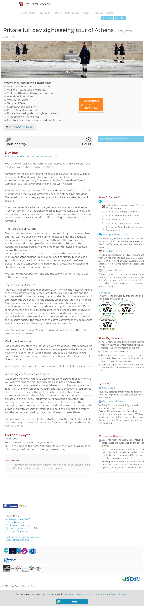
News (24, 506)
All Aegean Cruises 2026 (17, 519)
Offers (58, 13)
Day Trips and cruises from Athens (23, 528)
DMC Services (72, 13)
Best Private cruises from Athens (22, 537)
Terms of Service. (120, 594)
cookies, (79, 594)
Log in (119, 18)
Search (109, 13)
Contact (98, 13)
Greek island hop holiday (18, 525)
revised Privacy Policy (95, 594)
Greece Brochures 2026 (17, 540)
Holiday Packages (14, 522)
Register (107, 18)
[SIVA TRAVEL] (34, 5)
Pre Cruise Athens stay (17, 531)
